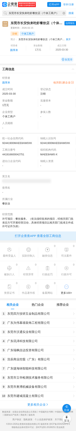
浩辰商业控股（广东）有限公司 (28, 359)
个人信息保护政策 (43, 419)
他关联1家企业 (63, 82)
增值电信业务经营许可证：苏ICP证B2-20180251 (34, 427)
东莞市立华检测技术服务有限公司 (30, 377)
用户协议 (16, 419)
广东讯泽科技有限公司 (22, 341)
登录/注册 (68, 4)
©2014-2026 (12, 424)
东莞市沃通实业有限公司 (24, 332)
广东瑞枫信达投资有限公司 (25, 350)
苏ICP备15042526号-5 (59, 424)
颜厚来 (14, 50)
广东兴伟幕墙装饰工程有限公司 (28, 322)
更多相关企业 (38, 404)
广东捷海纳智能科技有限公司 (27, 368)
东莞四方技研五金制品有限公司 (28, 313)
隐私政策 (28, 419)
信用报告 (70, 23)
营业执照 (60, 427)
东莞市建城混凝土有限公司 (25, 396)
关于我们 (59, 419)
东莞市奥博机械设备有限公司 (27, 386)
